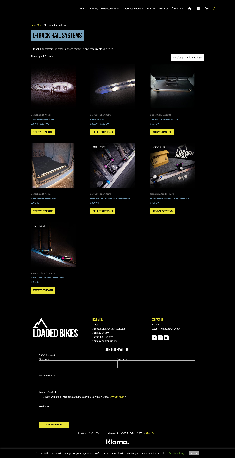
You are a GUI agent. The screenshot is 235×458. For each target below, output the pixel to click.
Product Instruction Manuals (108, 328)
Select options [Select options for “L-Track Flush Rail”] (103, 132)
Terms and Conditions (104, 341)
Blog (149, 8)
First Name (44, 359)
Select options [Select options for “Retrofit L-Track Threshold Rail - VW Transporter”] (103, 211)
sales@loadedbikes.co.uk (166, 328)
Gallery (94, 8)
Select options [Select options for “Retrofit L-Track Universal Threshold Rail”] (43, 290)
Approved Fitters (132, 8)
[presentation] (62, 413)
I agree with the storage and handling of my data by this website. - (84, 396)
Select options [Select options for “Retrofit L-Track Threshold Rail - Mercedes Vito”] (162, 211)
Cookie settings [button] (177, 453)
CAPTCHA (44, 405)
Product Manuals (110, 8)
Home (33, 25)
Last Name (122, 359)
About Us (163, 8)
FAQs (95, 324)
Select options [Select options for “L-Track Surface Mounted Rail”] (43, 132)
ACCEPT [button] (194, 453)
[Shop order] (187, 57)
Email (47, 375)
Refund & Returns (102, 337)
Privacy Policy (100, 332)
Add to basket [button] (161, 132)
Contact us (177, 8)
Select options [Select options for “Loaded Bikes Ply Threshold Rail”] (43, 211)
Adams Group (151, 433)
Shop (81, 8)
